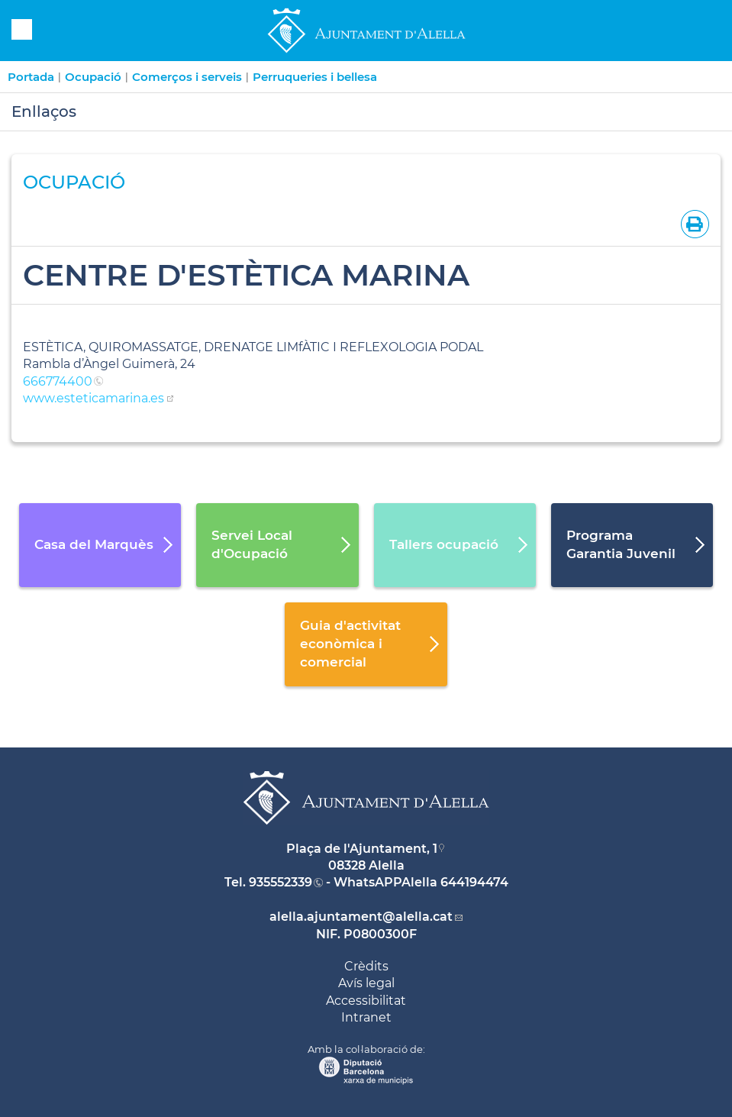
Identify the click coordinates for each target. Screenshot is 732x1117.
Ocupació (93, 76)
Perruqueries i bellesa (315, 76)
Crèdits (366, 966)
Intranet (366, 1017)
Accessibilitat (366, 1000)
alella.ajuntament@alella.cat (361, 916)
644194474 (474, 882)
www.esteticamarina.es (93, 398)
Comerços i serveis (187, 76)
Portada (31, 76)
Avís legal (366, 983)
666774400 (57, 381)
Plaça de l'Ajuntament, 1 (361, 848)
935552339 (280, 882)
